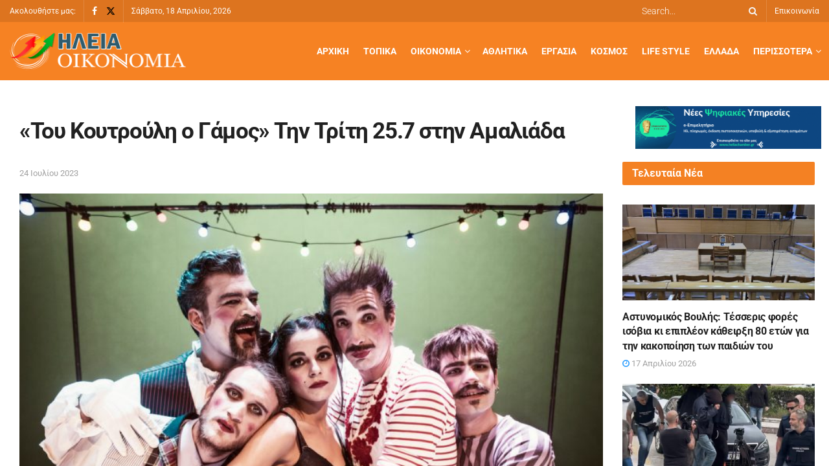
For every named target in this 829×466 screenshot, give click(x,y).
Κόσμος (609, 51)
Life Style (666, 51)
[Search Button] (750, 11)
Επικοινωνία (797, 11)
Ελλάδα (721, 51)
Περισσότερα (782, 51)
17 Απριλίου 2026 (659, 363)
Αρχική (333, 51)
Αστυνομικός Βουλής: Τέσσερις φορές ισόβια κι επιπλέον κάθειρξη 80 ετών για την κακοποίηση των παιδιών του (715, 331)
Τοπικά (379, 51)
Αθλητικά (505, 51)
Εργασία (558, 51)
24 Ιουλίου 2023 (48, 173)
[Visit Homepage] (98, 51)
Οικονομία (436, 51)
